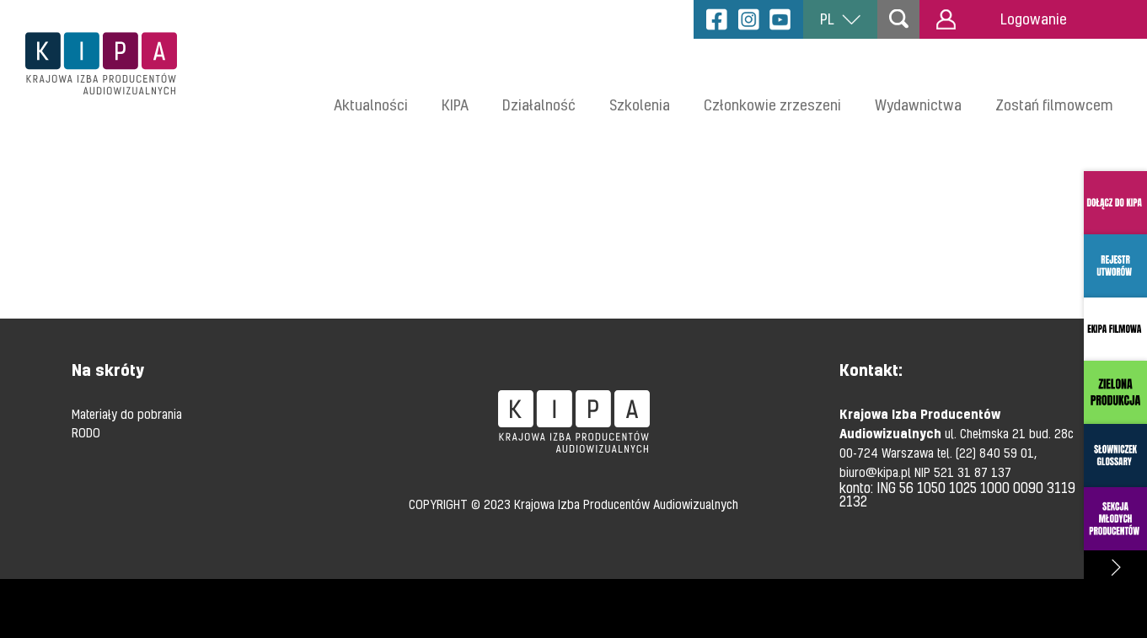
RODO (86, 432)
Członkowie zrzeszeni (772, 104)
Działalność (539, 104)
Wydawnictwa (918, 104)
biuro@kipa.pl (876, 472)
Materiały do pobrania (127, 413)
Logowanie (1001, 19)
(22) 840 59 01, (996, 452)
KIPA (455, 104)
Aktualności (371, 104)
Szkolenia (639, 104)
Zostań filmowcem (1054, 104)
